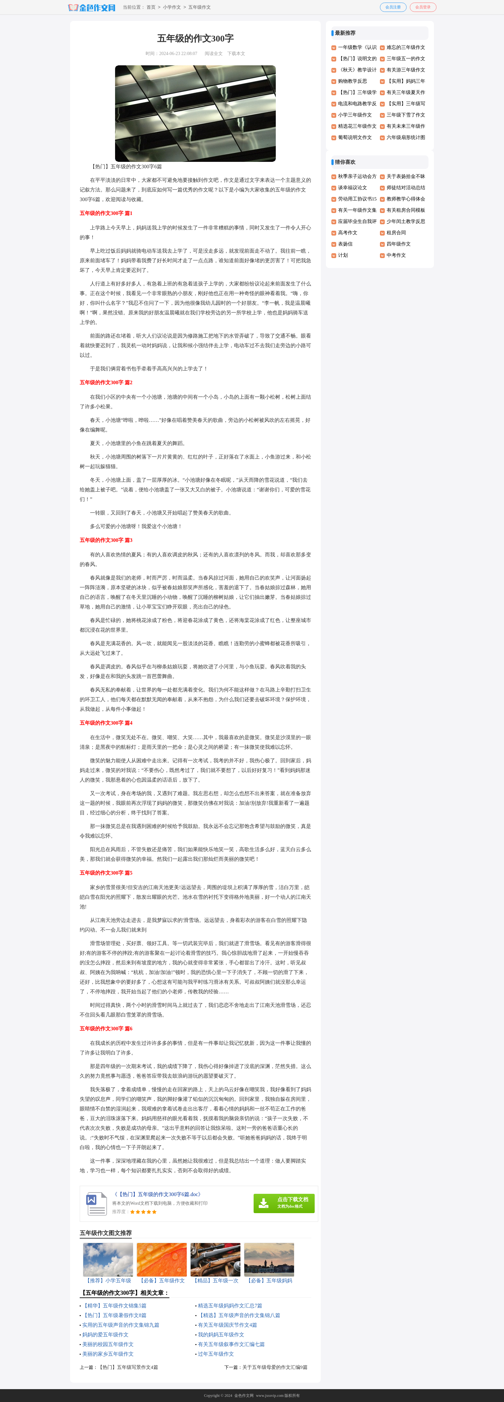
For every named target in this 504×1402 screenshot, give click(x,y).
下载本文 (236, 53)
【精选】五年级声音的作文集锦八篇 (239, 1315)
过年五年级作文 (216, 1354)
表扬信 (345, 243)
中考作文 (396, 255)
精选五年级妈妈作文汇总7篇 (230, 1305)
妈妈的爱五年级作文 (105, 1334)
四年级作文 (399, 243)
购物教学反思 (352, 81)
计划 (343, 255)
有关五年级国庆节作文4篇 (227, 1325)
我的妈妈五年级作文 (221, 1334)
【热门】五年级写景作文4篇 (128, 1367)
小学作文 (172, 7)
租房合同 (396, 232)
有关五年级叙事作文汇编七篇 (231, 1344)
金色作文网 (244, 1395)
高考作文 (347, 232)
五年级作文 (199, 7)
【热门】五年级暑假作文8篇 (114, 1315)
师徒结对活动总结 (406, 187)
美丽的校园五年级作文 (108, 1344)
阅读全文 (214, 53)
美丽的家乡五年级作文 (108, 1354)
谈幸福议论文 (352, 187)
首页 (151, 7)
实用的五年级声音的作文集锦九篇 (120, 1325)
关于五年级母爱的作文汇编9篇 (275, 1367)
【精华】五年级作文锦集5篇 (114, 1305)
